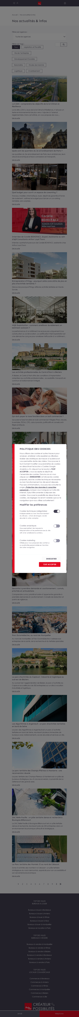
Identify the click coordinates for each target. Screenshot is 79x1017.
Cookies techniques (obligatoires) (35, 514)
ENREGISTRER (51, 559)
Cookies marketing (35, 544)
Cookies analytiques (35, 529)
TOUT (49, 564)
